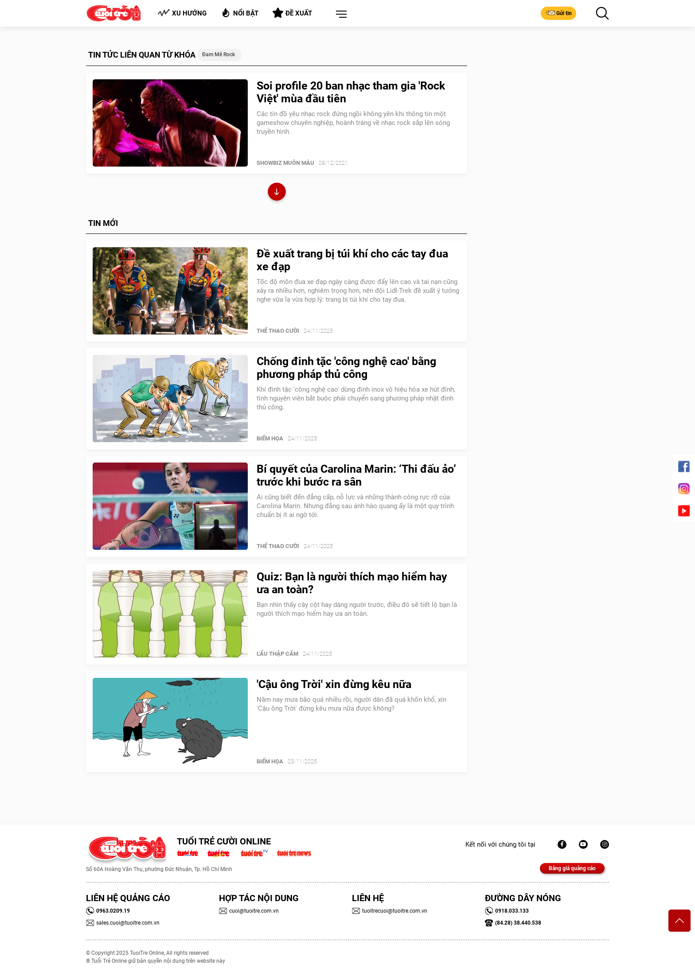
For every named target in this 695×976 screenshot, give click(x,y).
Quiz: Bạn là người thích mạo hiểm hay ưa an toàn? (352, 583)
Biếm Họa (270, 438)
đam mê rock (218, 54)
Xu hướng (182, 13)
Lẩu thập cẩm (277, 653)
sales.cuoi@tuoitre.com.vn (123, 923)
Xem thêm (277, 193)
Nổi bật (239, 13)
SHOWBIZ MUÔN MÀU (285, 162)
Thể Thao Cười (278, 330)
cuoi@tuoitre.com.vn (249, 911)
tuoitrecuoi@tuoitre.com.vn (389, 911)
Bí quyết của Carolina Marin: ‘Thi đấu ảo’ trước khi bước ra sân (356, 475)
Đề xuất (292, 13)
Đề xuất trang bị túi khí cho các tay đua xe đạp (352, 260)
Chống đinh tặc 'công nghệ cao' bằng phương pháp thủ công (346, 368)
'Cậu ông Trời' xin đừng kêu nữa (334, 684)
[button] (339, 14)
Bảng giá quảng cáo (572, 868)
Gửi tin (558, 13)
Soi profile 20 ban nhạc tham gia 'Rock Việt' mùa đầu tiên (351, 92)
